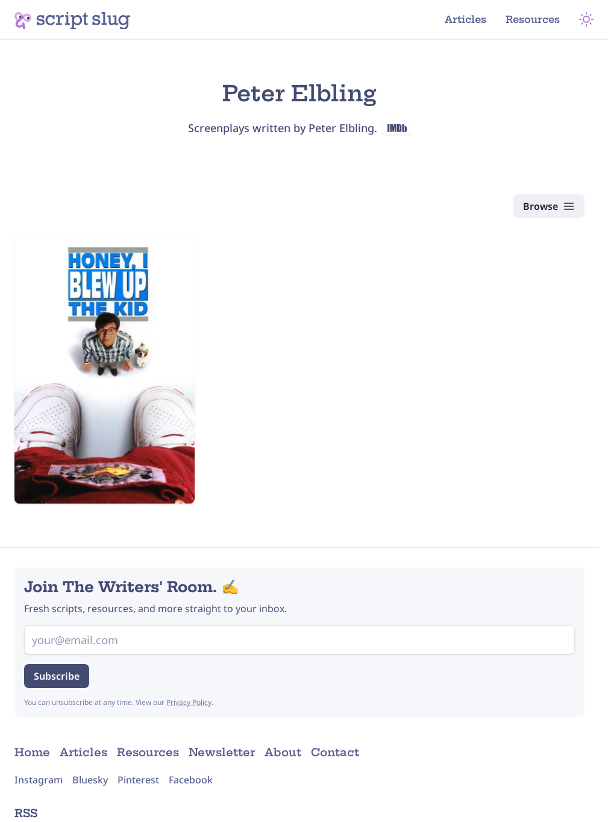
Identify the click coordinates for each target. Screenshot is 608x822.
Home (32, 752)
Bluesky (90, 779)
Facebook (191, 779)
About (283, 752)
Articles (465, 19)
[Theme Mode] (586, 19)
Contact (335, 752)
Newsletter (222, 752)
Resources (533, 19)
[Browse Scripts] (548, 206)
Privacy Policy (189, 702)
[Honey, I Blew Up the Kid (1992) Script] (104, 368)
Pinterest (138, 779)
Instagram (38, 779)
